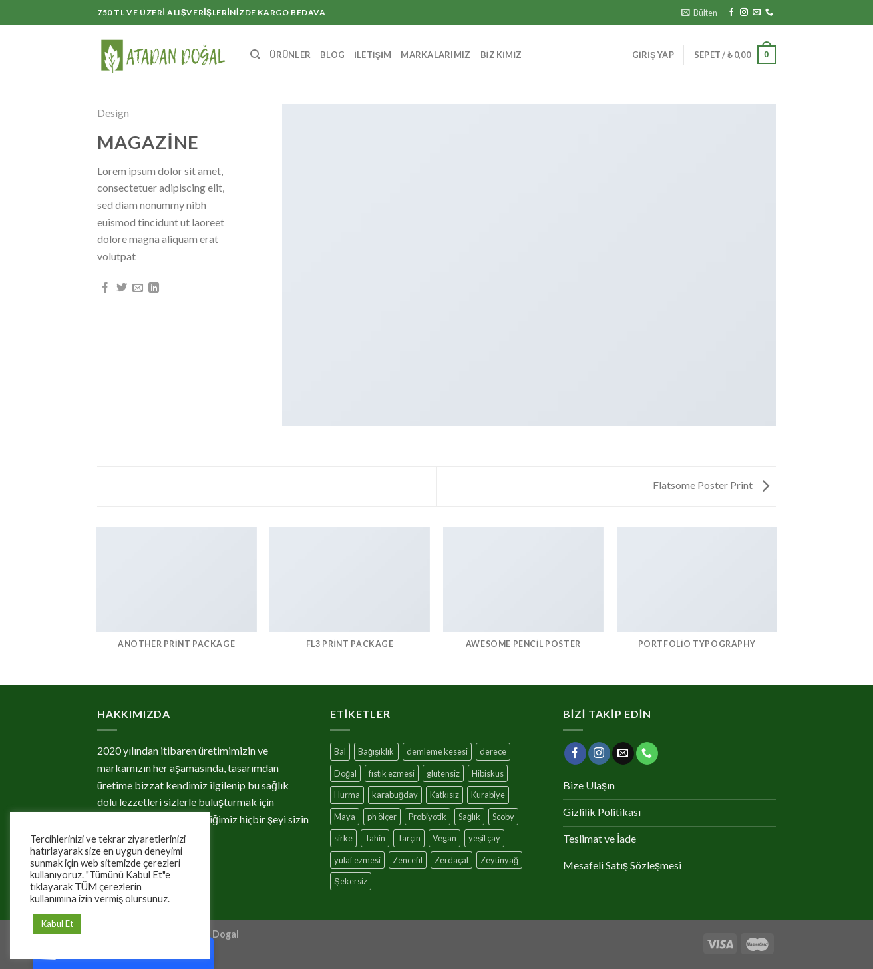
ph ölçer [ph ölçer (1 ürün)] (382, 816)
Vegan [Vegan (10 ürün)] (444, 838)
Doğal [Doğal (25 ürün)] (345, 773)
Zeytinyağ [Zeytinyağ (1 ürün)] (499, 860)
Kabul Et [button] (57, 923)
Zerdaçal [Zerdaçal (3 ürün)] (451, 860)
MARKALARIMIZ (435, 54)
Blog (332, 54)
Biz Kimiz (501, 54)
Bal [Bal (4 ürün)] (340, 751)
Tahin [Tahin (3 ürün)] (375, 838)
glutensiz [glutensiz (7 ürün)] (443, 773)
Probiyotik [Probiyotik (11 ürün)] (427, 816)
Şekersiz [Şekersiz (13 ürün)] (350, 881)
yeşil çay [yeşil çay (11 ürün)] (484, 838)
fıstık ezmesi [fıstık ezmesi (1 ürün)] (392, 773)
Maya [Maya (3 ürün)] (344, 816)
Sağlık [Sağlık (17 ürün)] (469, 816)
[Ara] (255, 54)
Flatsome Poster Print (711, 485)
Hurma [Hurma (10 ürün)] (347, 794)
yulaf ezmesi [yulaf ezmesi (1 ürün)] (357, 860)
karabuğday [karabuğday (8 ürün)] (395, 794)
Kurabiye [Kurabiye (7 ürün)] (488, 794)
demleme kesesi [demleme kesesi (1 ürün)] (437, 751)
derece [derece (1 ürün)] (493, 751)
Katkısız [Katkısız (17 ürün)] (444, 794)
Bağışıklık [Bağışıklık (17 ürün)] (376, 751)
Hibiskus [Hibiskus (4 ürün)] (488, 773)
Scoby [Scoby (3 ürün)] (503, 816)
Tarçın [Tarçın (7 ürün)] (409, 838)
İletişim (372, 54)
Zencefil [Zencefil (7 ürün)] (408, 860)
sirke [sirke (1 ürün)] (343, 838)
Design (113, 112)
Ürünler (290, 54)
